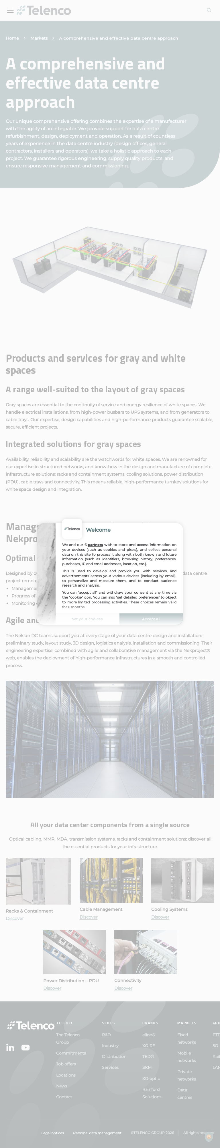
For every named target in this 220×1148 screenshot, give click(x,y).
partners (95, 545)
